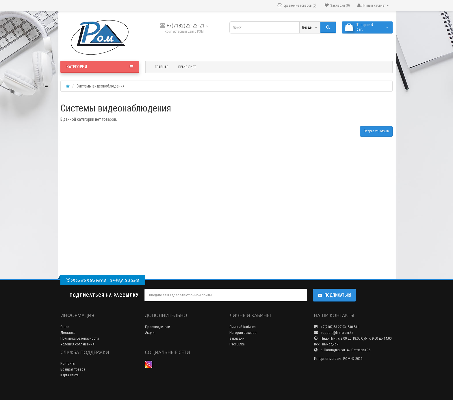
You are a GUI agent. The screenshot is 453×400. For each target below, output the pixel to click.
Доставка (67, 332)
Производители (157, 327)
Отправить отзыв (376, 131)
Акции (150, 332)
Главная (161, 67)
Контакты (67, 363)
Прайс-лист (187, 67)
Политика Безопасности (79, 338)
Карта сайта (69, 375)
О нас (64, 327)
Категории (99, 67)
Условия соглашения (77, 344)
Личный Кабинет (242, 327)
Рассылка (237, 344)
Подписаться (334, 295)
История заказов (243, 332)
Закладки (236, 338)
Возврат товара (72, 369)
